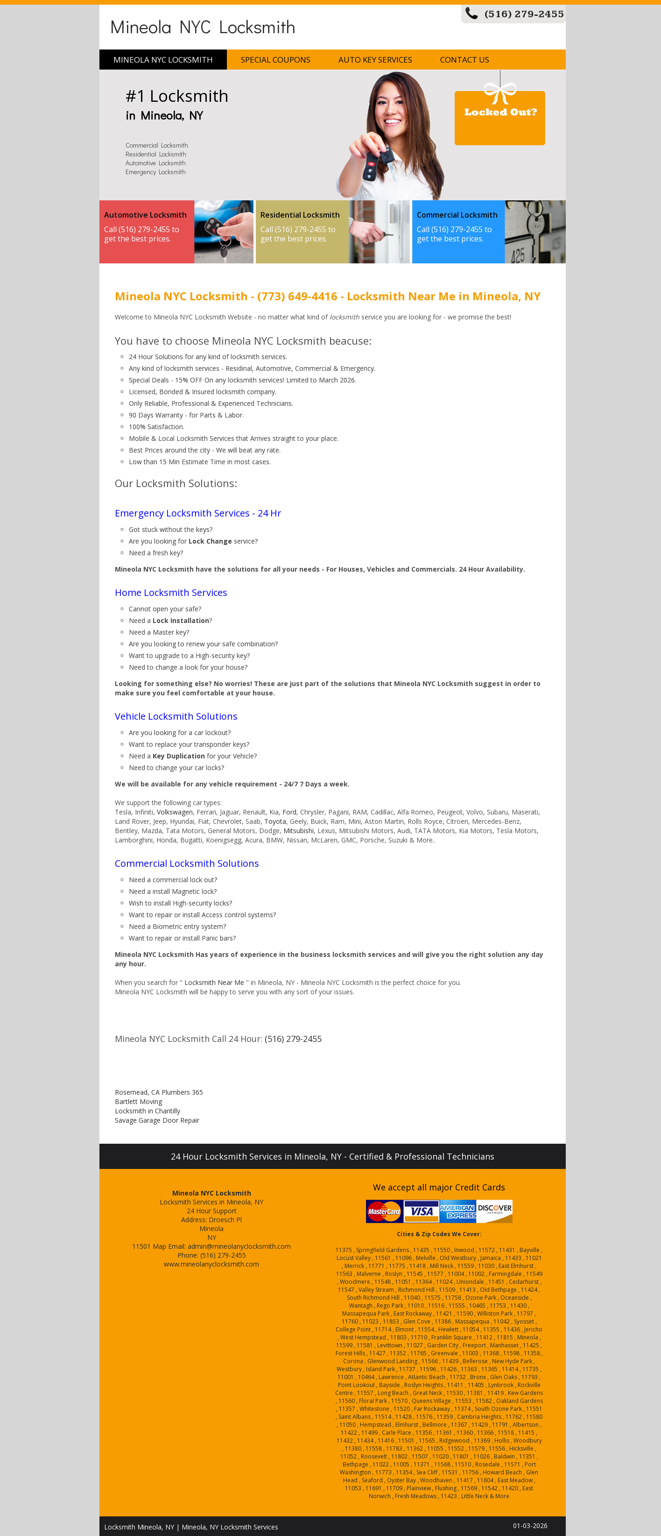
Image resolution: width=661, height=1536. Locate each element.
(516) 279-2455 (524, 14)
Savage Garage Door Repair (157, 1120)
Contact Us (464, 59)
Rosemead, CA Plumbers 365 (159, 1092)
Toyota (275, 821)
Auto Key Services (375, 59)
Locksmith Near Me (214, 982)
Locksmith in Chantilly (147, 1110)
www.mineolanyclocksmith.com (211, 1264)
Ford (289, 811)
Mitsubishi (298, 830)
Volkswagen (175, 811)
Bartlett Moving (138, 1101)
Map (159, 1246)
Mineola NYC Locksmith (202, 26)
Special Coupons (275, 59)
